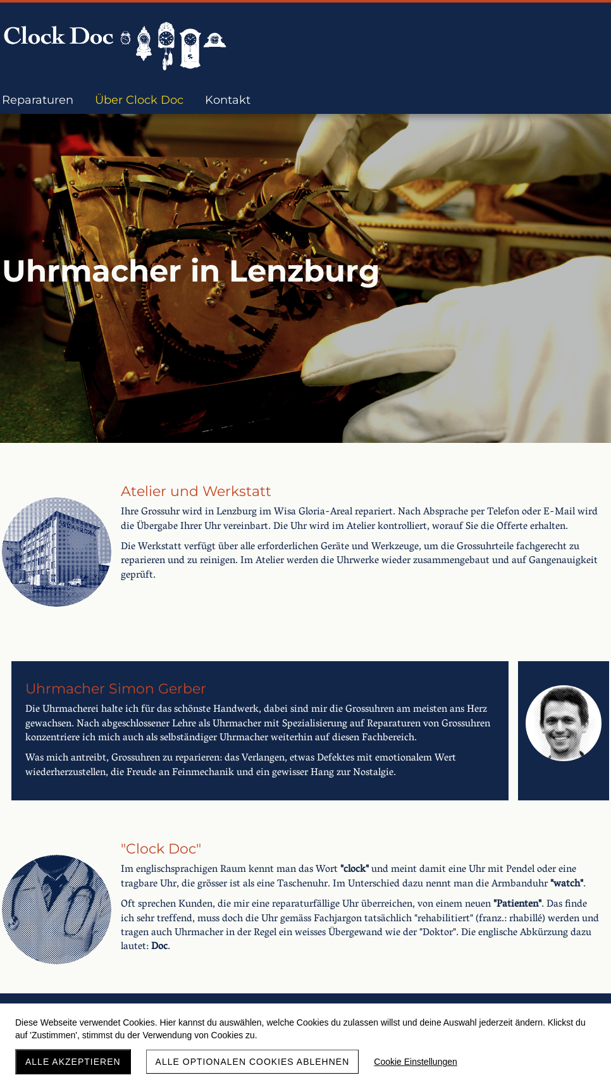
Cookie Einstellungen (415, 1062)
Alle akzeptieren (73, 1062)
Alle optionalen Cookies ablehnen (253, 1062)
